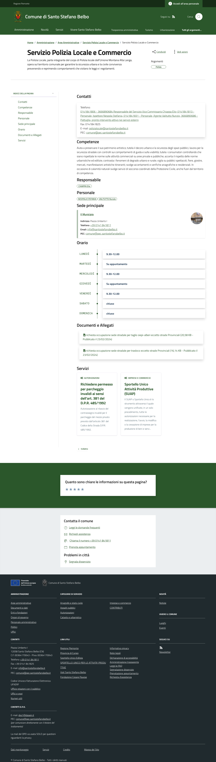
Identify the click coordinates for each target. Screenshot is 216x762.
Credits (66, 749)
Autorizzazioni (90, 377)
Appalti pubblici (67, 608)
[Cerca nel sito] (197, 16)
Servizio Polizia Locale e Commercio (101, 42)
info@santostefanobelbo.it (102, 229)
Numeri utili (16, 698)
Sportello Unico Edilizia (71, 658)
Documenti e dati (19, 608)
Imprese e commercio (137, 377)
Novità (44, 30)
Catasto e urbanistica (70, 617)
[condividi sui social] (158, 51)
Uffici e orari (16, 693)
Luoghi (162, 623)
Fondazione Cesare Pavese (73, 677)
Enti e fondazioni (19, 612)
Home (30, 42)
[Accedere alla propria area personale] (183, 3)
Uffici (13, 632)
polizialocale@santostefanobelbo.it (108, 128)
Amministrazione (24, 30)
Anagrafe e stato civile (71, 603)
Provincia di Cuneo (69, 653)
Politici (14, 627)
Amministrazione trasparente (124, 662)
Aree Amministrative (68, 42)
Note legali (115, 653)
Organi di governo (19, 617)
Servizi (59, 30)
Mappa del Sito (91, 749)
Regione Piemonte (21, 3)
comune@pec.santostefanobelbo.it (105, 133)
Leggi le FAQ (116, 666)
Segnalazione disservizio (122, 669)
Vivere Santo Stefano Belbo (85, 30)
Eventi (162, 628)
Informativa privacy (119, 648)
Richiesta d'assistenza (121, 677)
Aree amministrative (21, 603)
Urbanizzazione (167, 30)
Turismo (149, 30)
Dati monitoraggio (19, 749)
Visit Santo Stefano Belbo (73, 672)
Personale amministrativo (23, 622)
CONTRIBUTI (116, 608)
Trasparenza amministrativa (124, 30)
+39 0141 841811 (100, 225)
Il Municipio (87, 214)
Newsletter (165, 652)
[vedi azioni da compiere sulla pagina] (180, 51)
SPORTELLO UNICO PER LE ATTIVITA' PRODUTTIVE (83, 665)
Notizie (162, 603)
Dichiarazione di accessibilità (124, 658)
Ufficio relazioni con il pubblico (25, 689)
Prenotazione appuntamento (124, 673)
